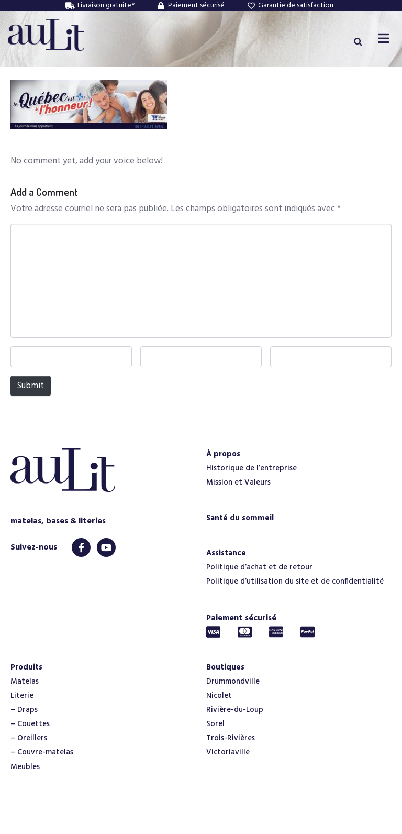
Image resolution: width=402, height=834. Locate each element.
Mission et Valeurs (238, 482)
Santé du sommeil (240, 518)
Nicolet (219, 695)
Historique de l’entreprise (251, 468)
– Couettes (30, 724)
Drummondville (233, 681)
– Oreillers (28, 738)
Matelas (24, 681)
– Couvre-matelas (41, 752)
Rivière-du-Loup (234, 710)
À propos (223, 454)
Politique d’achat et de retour (259, 567)
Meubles (25, 767)
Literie (22, 695)
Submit (30, 386)
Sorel (215, 724)
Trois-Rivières (230, 738)
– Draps (24, 710)
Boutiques (225, 667)
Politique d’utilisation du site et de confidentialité (295, 581)
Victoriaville (228, 752)
